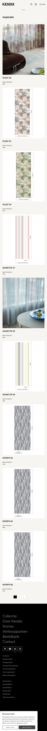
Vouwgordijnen (8, 662)
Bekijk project (7, 82)
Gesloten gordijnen (9, 669)
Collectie (10, 616)
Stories (8, 626)
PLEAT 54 (7, 204)
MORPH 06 (8, 584)
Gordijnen (6, 656)
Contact (9, 641)
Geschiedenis (7, 687)
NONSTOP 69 (9, 394)
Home (23, 9)
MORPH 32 (8, 458)
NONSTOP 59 (9, 331)
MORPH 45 (8, 521)
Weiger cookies (10, 727)
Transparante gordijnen (10, 665)
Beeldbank (11, 636)
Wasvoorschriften (8, 697)
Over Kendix (12, 621)
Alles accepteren (26, 727)
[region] (19, 721)
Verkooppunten (15, 631)
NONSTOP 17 (9, 268)
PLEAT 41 (7, 141)
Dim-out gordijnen (9, 672)
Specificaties (7, 691)
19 (32, 597)
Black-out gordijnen (9, 675)
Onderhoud (6, 694)
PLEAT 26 (7, 78)
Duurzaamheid (7, 684)
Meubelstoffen (8, 659)
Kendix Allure (7, 681)
